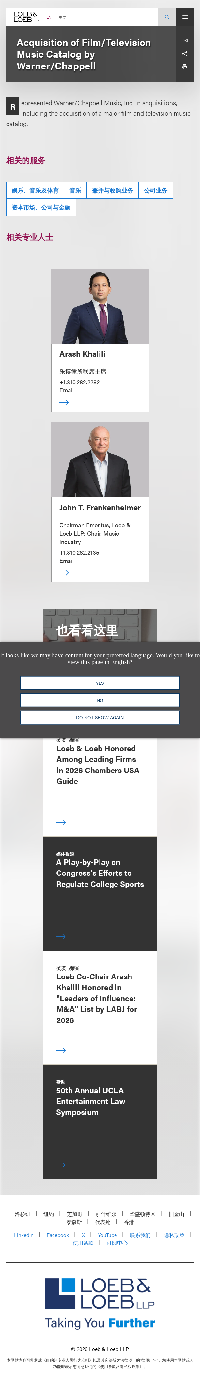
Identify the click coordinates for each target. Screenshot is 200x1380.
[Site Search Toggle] (167, 17)
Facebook (58, 1235)
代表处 (103, 1222)
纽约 (48, 1214)
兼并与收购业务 (112, 190)
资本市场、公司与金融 (41, 207)
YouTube (107, 1235)
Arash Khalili (82, 353)
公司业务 (155, 190)
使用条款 (83, 1242)
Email (66, 390)
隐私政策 (174, 1235)
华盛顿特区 (143, 1214)
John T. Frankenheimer (100, 507)
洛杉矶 (22, 1214)
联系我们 (140, 1235)
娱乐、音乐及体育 (35, 190)
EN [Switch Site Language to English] (49, 17)
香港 (129, 1222)
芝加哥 (75, 1214)
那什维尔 (106, 1214)
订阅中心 (117, 1242)
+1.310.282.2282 (79, 382)
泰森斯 (74, 1222)
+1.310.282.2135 (79, 552)
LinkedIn (24, 1235)
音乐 (75, 190)
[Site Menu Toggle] (185, 17)
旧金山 (176, 1214)
